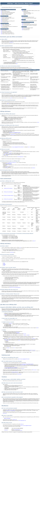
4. (23, 14)
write (16, 63)
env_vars (24, 333)
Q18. (1, 32)
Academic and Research (15, 372)
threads (28, 335)
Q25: (22, 24)
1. (23, 12)
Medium (4, 264)
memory (10, 151)
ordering (21, 424)
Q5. (1, 14)
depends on (10, 323)
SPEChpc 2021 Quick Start (12, 162)
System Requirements (20, 156)
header (9, 338)
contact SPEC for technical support (10, 410)
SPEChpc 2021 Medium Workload (8, 195)
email (5, 339)
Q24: (22, 23)
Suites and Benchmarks (4, 23)
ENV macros (17, 332)
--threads (24, 335)
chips (7, 155)
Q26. (22, 25)
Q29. (22, 29)
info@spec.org (14, 419)
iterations (33, 338)
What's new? (24, 9)
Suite (20, 247)
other (38, 122)
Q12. (1, 24)
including (7, 340)
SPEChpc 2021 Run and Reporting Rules (15, 287)
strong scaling (12, 252)
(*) (20, 54)
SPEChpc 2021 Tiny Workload (8, 188)
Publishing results (24, 16)
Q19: (1, 33)
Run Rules (33, 167)
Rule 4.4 (23, 368)
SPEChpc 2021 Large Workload (8, 199)
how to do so (4, 413)
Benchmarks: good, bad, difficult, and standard (8, 9)
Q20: (22, 10)
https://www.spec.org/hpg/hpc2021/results (14, 132)
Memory (6, 314)
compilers (10, 153)
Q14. (1, 26)
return (19, 340)
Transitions (23, 19)
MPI (4, 154)
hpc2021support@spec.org (22, 420)
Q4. (1, 13)
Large (4, 265)
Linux (10, 164)
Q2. (1, 11)
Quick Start (5, 430)
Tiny (3, 263)
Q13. (1, 25)
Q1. (1, 10)
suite (8, 166)
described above (13, 134)
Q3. (1, 12)
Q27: (22, 27)
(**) (19, 59)
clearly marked (19, 374)
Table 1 (8, 103)
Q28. (22, 28)
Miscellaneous (24, 26)
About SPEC (11, 42)
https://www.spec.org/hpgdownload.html (26, 425)
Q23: (22, 20)
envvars (30, 350)
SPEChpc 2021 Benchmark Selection (28, 22)
